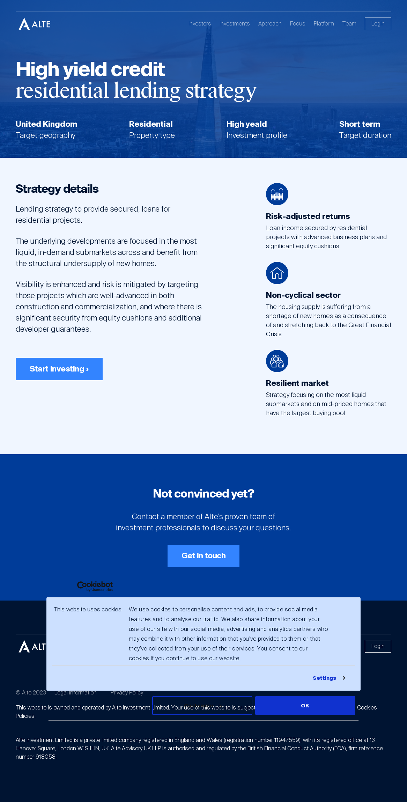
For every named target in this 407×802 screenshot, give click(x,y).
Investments (235, 23)
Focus (297, 23)
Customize (203, 705)
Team (349, 23)
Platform (324, 23)
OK (305, 705)
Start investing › (59, 369)
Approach (270, 23)
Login (378, 23)
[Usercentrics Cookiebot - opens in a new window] (82, 586)
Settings (324, 678)
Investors (199, 23)
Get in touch (204, 556)
